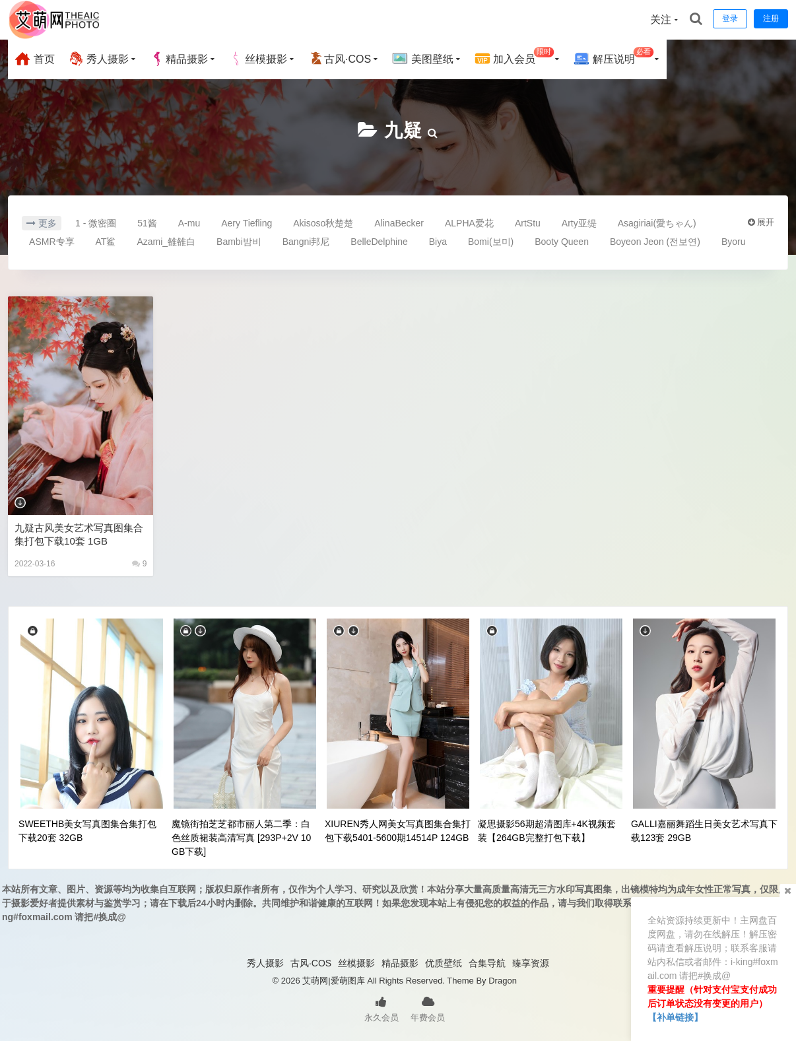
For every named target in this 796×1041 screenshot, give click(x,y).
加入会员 (514, 57)
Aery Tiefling (246, 223)
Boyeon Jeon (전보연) (655, 241)
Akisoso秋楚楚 (323, 223)
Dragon (502, 981)
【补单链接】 (675, 1017)
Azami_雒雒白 (166, 241)
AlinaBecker (399, 223)
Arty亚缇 (579, 223)
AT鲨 (106, 241)
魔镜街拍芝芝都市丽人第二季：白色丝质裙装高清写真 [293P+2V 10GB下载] (241, 838)
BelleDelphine (378, 241)
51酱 (147, 223)
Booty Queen (562, 241)
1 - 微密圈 (95, 223)
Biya (438, 241)
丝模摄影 (258, 59)
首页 (34, 59)
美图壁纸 (422, 59)
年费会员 (428, 1008)
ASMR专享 (51, 241)
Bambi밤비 (238, 241)
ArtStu (528, 223)
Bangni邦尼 (306, 241)
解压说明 (613, 57)
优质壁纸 (443, 963)
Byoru (733, 241)
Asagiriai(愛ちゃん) (657, 223)
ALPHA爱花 (469, 223)
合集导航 (487, 963)
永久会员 (381, 1008)
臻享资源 (530, 963)
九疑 (403, 130)
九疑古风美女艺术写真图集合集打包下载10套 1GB (79, 534)
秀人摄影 (98, 59)
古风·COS (339, 59)
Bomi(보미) (491, 241)
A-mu (189, 223)
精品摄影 (179, 59)
